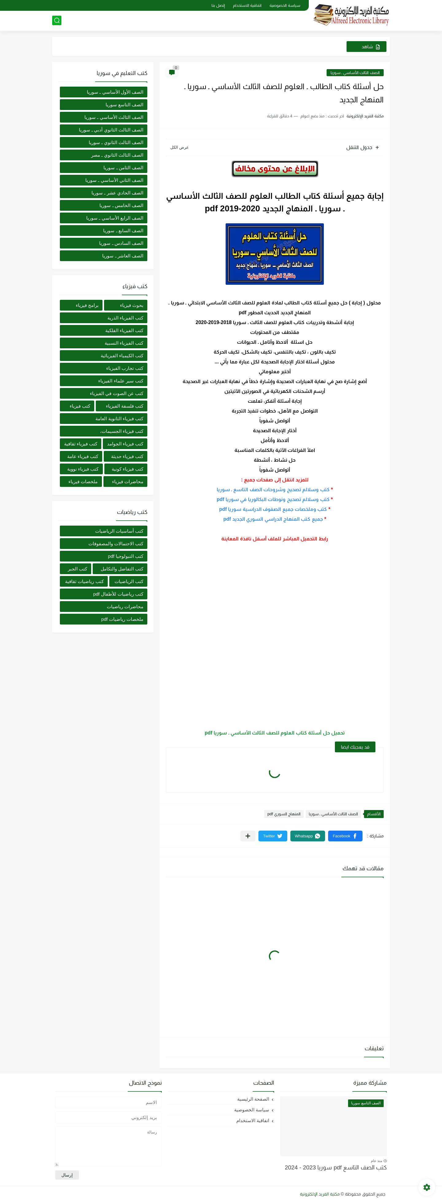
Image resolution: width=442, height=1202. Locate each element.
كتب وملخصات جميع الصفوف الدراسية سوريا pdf (273, 509)
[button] (345, 836)
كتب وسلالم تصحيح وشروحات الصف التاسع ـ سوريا (273, 489)
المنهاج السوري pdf (283, 814)
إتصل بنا (218, 5)
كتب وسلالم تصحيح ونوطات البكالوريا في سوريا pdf (273, 499)
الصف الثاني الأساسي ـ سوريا (114, 180)
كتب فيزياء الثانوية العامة (119, 418)
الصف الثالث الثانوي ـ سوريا (116, 142)
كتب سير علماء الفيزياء (120, 380)
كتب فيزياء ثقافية (80, 443)
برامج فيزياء (87, 305)
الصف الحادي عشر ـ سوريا (117, 192)
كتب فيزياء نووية (83, 469)
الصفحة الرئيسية (253, 1099)
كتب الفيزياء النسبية (124, 343)
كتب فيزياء (80, 406)
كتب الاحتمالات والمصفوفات (115, 543)
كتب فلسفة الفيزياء (124, 406)
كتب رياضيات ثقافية (84, 581)
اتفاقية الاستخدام (247, 5)
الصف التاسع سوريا (124, 104)
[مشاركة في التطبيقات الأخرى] (247, 836)
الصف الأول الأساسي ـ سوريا (115, 92)
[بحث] (56, 20)
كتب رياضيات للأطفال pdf (118, 594)
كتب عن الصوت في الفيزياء (116, 393)
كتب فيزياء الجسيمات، (121, 431)
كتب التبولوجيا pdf (125, 556)
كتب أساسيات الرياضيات (119, 531)
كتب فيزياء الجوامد (125, 443)
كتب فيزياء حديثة (127, 456)
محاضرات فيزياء (127, 481)
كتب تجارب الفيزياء (124, 368)
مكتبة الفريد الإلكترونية (320, 1194)
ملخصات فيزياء (83, 481)
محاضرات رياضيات (125, 606)
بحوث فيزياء (131, 305)
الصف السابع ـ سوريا (123, 230)
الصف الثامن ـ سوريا (123, 167)
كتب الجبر (77, 568)
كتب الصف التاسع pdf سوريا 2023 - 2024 (336, 1167)
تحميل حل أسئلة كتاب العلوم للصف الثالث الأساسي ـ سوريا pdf (275, 732)
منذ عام (376, 1161)
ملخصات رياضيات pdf (122, 619)
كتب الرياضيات (128, 581)
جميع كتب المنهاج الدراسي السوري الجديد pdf (273, 519)
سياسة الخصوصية (284, 5)
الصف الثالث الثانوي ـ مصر (117, 155)
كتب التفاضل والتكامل (122, 568)
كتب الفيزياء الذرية (125, 317)
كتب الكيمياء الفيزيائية (122, 355)
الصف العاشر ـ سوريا (122, 255)
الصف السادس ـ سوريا (121, 243)
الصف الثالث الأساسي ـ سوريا (355, 72)
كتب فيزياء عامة (82, 456)
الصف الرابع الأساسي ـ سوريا (114, 218)
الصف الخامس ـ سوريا (121, 205)
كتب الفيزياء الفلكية (124, 330)
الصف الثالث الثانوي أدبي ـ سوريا (111, 129)
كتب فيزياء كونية (127, 469)
